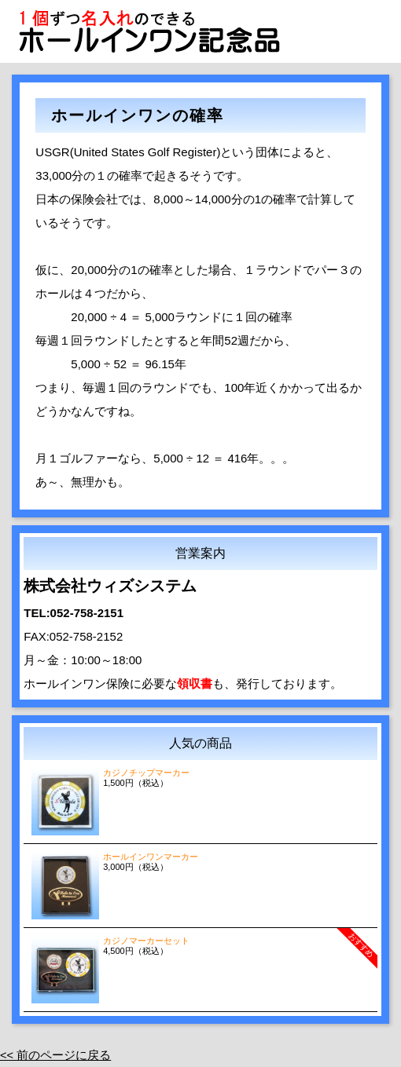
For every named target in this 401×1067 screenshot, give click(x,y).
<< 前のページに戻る (56, 1055)
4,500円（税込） (204, 952)
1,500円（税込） (200, 777)
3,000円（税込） (200, 862)
